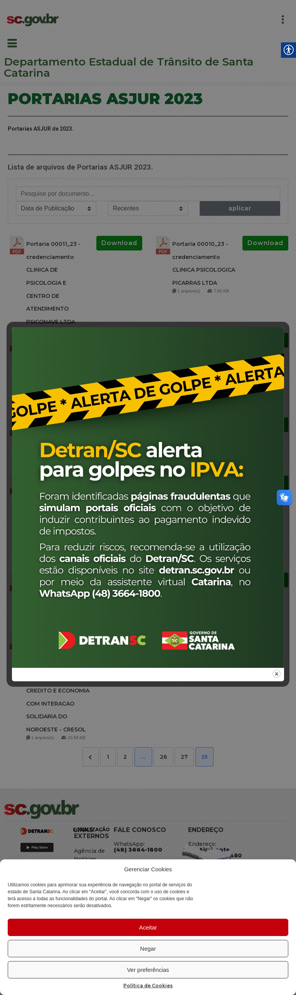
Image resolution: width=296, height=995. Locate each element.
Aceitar (148, 927)
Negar (148, 948)
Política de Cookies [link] (148, 985)
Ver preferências (148, 969)
